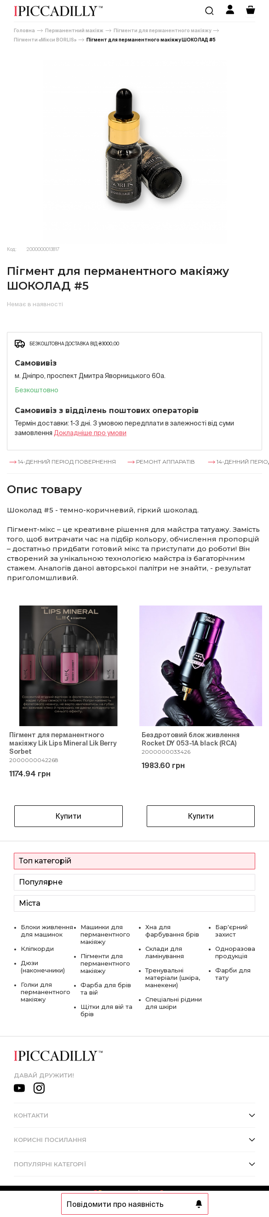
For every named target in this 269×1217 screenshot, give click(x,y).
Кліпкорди (37, 948)
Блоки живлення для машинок (47, 930)
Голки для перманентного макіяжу (45, 992)
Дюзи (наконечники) (43, 966)
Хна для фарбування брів (172, 930)
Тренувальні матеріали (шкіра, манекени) (172, 978)
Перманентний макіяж (74, 30)
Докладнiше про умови (90, 433)
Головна (24, 30)
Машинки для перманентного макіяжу (105, 934)
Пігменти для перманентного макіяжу (162, 30)
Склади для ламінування (164, 952)
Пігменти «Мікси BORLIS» (45, 39)
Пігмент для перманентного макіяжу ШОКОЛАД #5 (151, 39)
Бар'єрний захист (231, 930)
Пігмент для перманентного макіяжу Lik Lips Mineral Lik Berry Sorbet (63, 743)
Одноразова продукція (235, 952)
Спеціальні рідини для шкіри (173, 1003)
